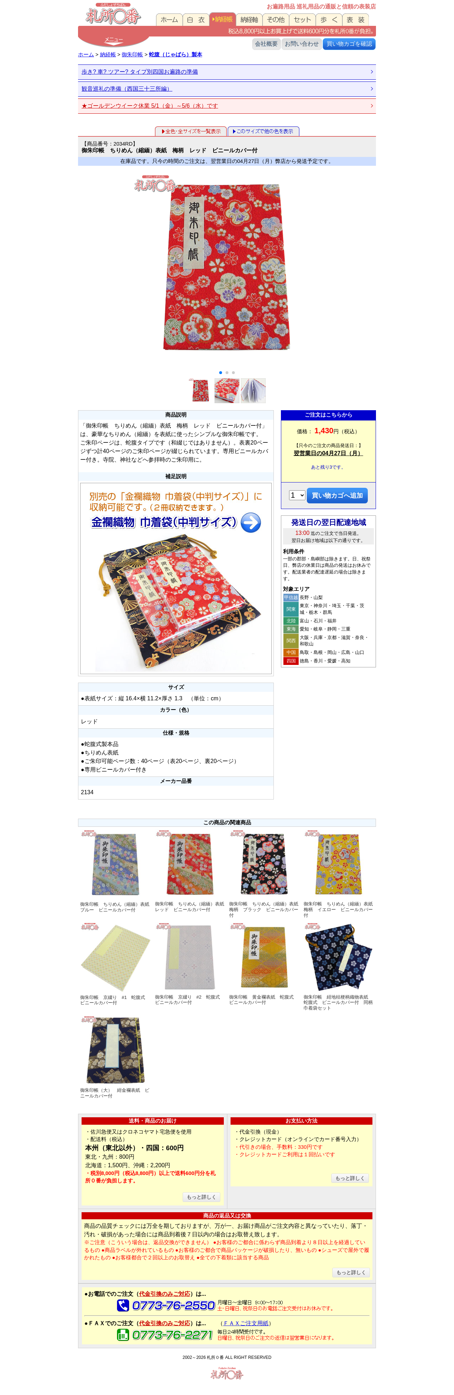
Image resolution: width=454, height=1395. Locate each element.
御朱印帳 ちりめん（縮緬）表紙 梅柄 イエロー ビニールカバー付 (340, 873)
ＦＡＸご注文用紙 (245, 1323)
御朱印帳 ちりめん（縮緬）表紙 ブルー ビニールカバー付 (116, 871)
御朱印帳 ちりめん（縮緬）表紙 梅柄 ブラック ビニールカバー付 (265, 873)
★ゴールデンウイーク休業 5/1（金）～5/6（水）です (150, 106)
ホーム (86, 54)
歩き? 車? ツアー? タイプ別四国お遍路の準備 (140, 72)
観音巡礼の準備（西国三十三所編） (127, 89)
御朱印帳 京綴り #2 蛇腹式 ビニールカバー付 (190, 963)
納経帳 (108, 54)
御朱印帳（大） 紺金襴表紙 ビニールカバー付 (115, 1057)
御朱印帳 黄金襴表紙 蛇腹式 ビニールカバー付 (264, 963)
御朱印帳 (132, 54)
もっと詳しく (201, 1197)
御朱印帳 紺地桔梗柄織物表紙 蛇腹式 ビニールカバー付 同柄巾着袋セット (339, 966)
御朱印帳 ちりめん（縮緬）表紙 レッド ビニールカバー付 (191, 870)
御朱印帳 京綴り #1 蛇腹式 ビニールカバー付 (115, 963)
